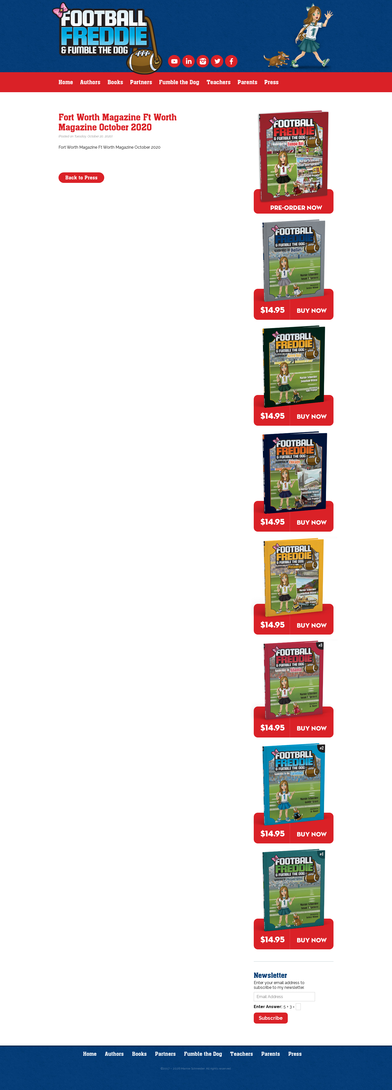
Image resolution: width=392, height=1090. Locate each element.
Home (65, 82)
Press (271, 82)
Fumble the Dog (179, 82)
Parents (247, 82)
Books (115, 82)
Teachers (218, 82)
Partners (141, 82)
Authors (90, 82)
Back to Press (81, 177)
